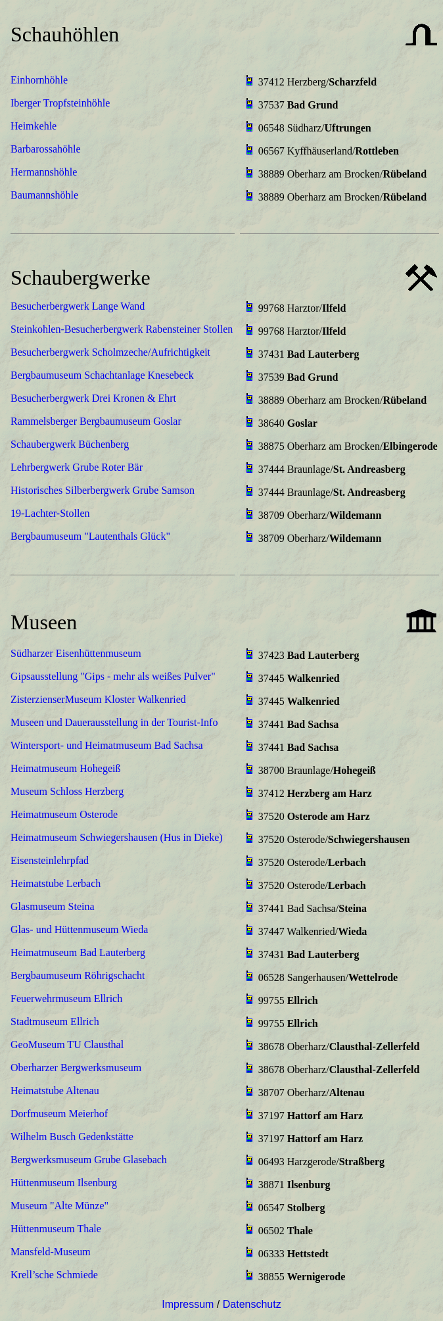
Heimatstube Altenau (55, 1090)
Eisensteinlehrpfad (50, 860)
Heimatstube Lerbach (56, 883)
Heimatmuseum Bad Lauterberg (78, 952)
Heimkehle (34, 126)
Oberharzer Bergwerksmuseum (76, 1067)
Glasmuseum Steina (53, 906)
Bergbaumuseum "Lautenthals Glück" (90, 536)
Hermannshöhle (44, 172)
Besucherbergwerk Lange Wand (78, 306)
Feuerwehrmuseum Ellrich (66, 998)
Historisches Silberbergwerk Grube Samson (103, 490)
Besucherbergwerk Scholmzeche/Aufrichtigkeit (110, 352)
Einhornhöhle (39, 79)
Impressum (188, 1304)
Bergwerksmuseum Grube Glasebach (89, 1159)
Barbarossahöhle (46, 149)
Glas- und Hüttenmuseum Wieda (79, 929)
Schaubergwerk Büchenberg (70, 444)
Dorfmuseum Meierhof (59, 1113)
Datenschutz (252, 1304)
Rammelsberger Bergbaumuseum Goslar (96, 421)
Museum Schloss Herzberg (67, 791)
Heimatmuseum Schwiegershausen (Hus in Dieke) (117, 837)
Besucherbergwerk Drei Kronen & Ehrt (93, 398)
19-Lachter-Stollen (50, 513)
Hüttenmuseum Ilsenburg (64, 1182)
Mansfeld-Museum (51, 1251)
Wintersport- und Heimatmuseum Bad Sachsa (107, 745)
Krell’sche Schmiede (54, 1274)
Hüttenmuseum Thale (56, 1228)
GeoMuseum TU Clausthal (67, 1044)
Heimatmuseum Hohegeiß (66, 768)
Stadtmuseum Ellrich (55, 1021)
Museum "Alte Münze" (59, 1205)
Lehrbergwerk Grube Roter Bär (77, 467)
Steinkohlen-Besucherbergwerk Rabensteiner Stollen (122, 329)
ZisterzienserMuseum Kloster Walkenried (98, 699)
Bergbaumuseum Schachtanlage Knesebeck (102, 375)
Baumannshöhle (44, 195)
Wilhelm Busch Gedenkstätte (72, 1136)
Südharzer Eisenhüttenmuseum (76, 653)
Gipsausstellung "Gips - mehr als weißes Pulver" (113, 676)
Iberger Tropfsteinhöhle (60, 102)
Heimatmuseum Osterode (64, 814)
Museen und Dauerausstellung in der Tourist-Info (114, 722)
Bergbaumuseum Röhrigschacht (78, 975)
